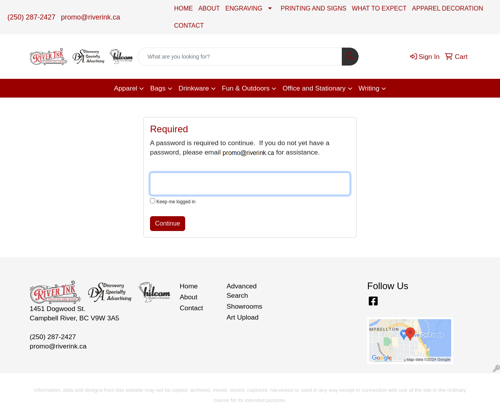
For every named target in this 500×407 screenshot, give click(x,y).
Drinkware (194, 88)
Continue (167, 223)
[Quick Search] (240, 57)
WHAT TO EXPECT (379, 8)
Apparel (126, 88)
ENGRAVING (243, 8)
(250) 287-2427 (31, 17)
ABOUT (209, 8)
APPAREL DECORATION (447, 8)
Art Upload (243, 317)
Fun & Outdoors (246, 88)
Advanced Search (242, 290)
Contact (191, 308)
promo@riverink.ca (90, 17)
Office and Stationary (314, 88)
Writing (369, 88)
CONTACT (189, 25)
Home (189, 286)
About (188, 297)
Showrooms (244, 306)
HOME (183, 8)
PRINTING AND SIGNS (313, 8)
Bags (158, 88)
